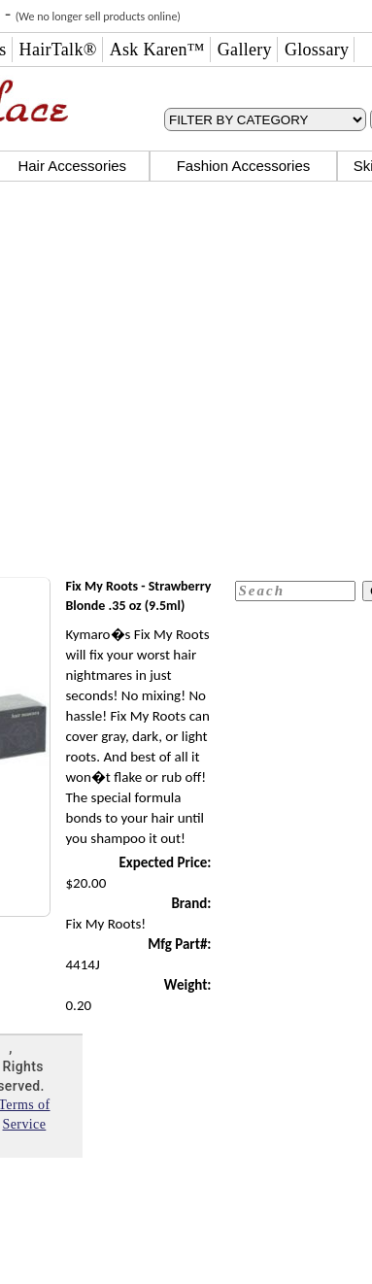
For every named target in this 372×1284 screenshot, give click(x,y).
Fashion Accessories (244, 165)
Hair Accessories (71, 165)
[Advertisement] (182, 381)
